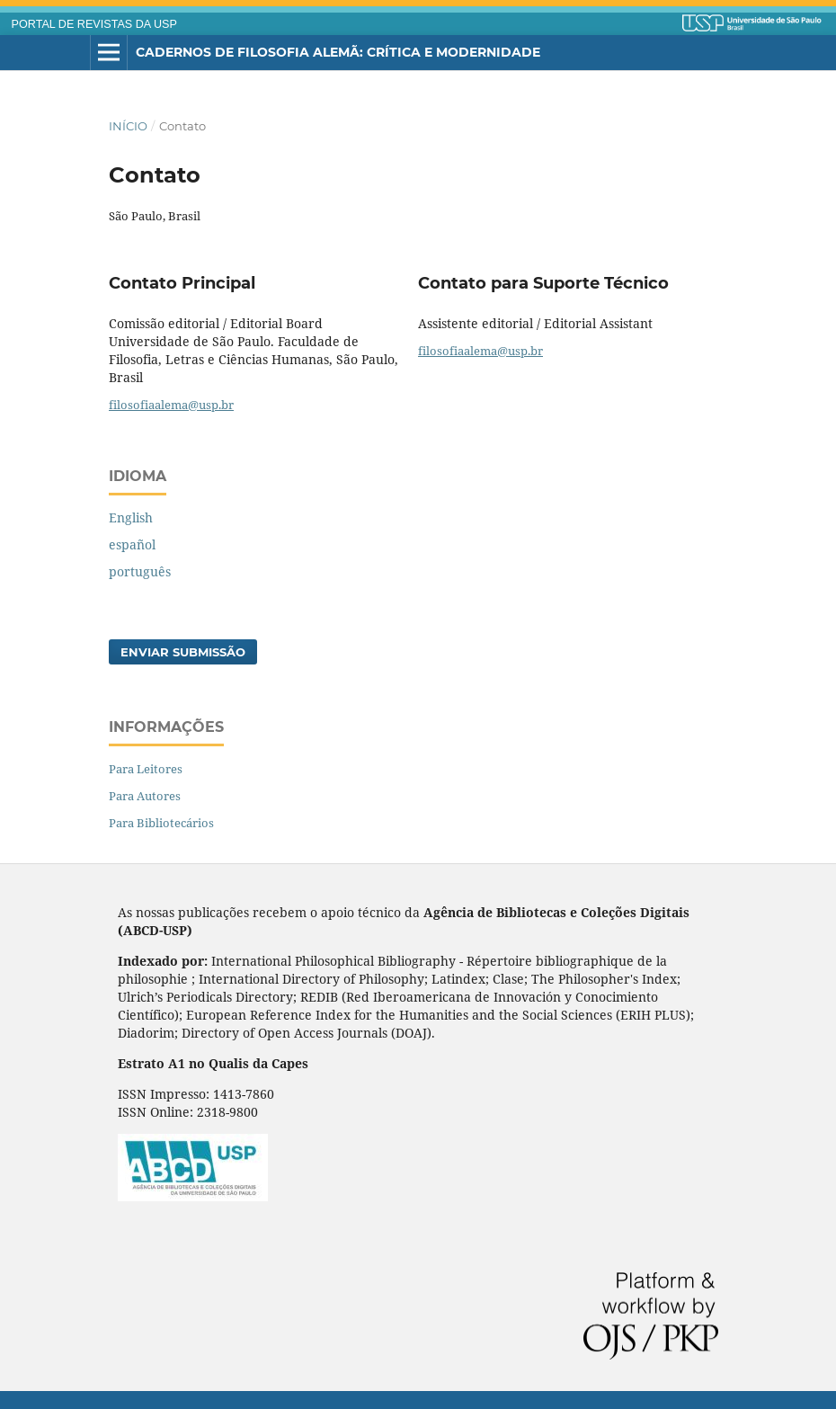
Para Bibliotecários (161, 823)
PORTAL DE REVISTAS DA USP (94, 24)
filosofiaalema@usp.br (171, 405)
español (132, 544)
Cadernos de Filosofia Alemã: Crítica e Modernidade (338, 52)
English (131, 517)
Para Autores (145, 796)
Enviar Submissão (182, 652)
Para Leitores (145, 769)
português (140, 571)
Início (128, 126)
